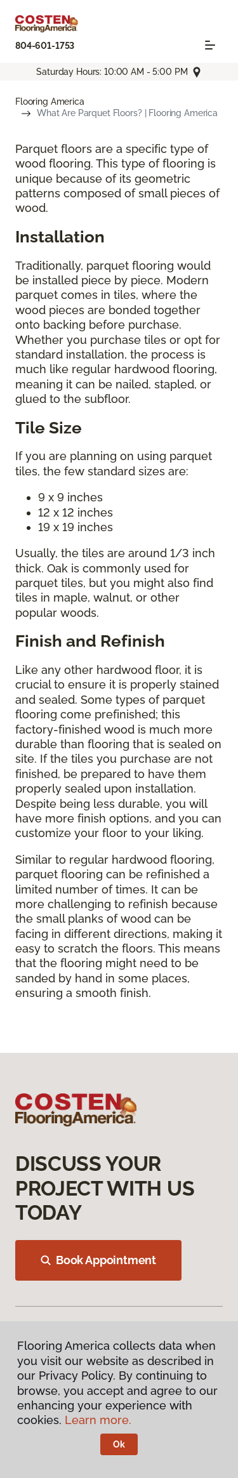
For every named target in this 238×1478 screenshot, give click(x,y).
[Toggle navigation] (210, 45)
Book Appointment (98, 1260)
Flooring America (49, 101)
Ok (119, 1444)
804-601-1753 (44, 46)
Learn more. (98, 1420)
